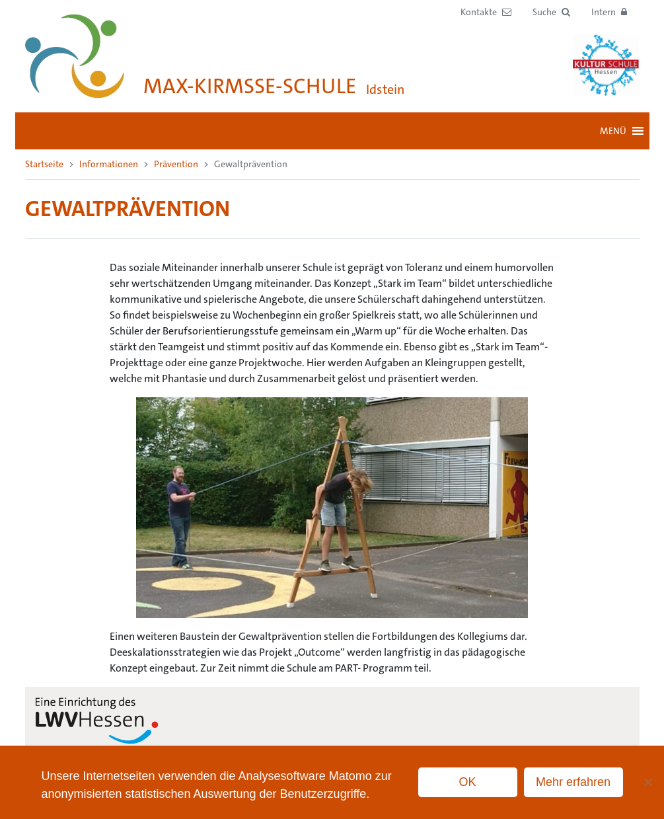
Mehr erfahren (573, 782)
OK (467, 782)
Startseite (44, 164)
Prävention (176, 164)
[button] (551, 12)
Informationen (108, 164)
